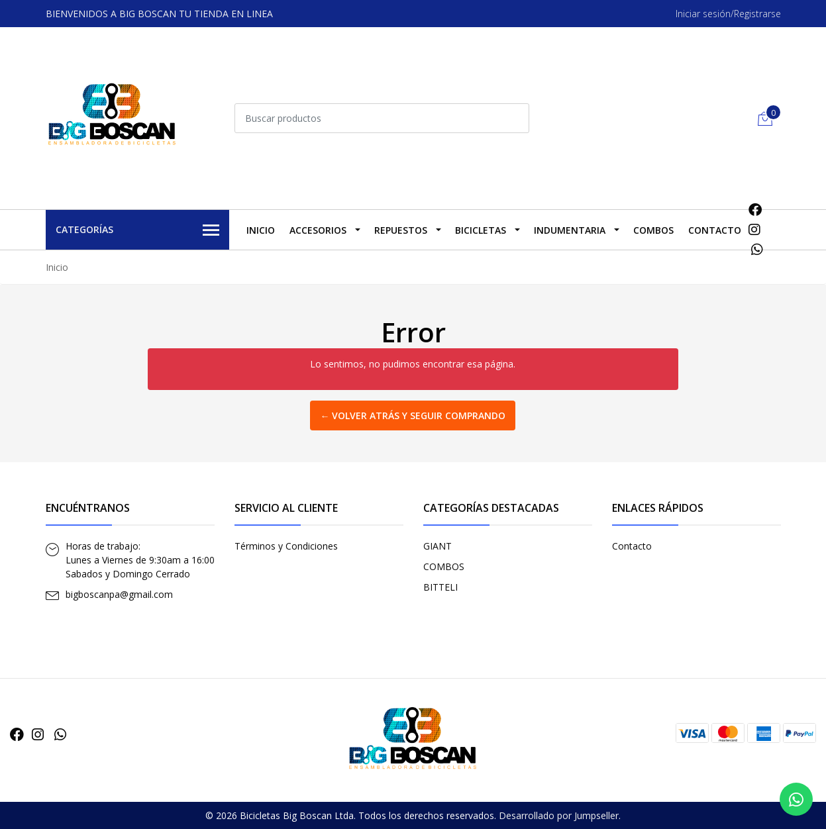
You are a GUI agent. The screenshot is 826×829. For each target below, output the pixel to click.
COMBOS (653, 230)
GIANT (437, 546)
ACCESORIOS (317, 230)
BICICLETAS (480, 230)
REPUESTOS (400, 230)
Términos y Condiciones (286, 546)
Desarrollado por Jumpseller (559, 815)
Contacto (714, 230)
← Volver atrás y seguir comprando (412, 415)
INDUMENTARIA (569, 230)
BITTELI (440, 587)
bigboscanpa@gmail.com (119, 594)
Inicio (260, 230)
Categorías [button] (138, 230)
